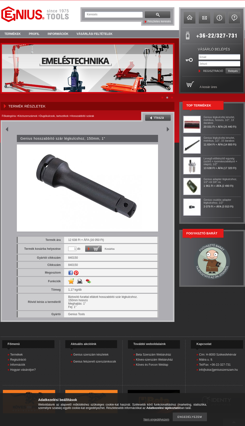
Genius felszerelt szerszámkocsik (94, 361)
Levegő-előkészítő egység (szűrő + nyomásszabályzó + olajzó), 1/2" (220, 161)
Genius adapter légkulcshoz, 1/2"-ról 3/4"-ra (220, 180)
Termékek (16, 354)
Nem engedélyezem (156, 419)
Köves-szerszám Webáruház (154, 359)
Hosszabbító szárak (82, 115)
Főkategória (9, 115)
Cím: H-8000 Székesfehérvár (217, 354)
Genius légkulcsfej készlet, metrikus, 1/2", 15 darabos (219, 139)
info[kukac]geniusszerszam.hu (218, 369)
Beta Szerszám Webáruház (153, 354)
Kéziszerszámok (27, 115)
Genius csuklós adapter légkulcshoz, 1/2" (217, 201)
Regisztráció (18, 359)
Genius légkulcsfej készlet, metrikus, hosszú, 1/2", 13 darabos (219, 120)
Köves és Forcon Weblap (152, 364)
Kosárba (109, 248)
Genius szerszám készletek (90, 354)
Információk (17, 364)
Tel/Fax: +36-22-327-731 (215, 364)
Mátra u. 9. (206, 359)
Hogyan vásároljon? (23, 369)
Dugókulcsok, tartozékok (54, 115)
